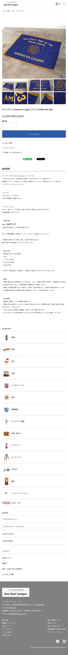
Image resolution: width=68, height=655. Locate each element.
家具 (8, 11)
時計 (9, 397)
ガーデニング (12, 457)
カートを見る (6, 632)
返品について (52, 623)
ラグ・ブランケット (18, 11)
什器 (9, 373)
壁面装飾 (10, 409)
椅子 (9, 361)
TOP (4, 11)
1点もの (10, 469)
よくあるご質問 (7, 143)
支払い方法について (54, 626)
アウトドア (11, 445)
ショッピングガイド (8, 148)
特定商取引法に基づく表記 (57, 629)
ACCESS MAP (39, 605)
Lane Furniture (8, 534)
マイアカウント (7, 629)
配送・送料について (54, 620)
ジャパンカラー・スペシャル (13, 526)
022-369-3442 (11, 608)
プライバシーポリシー (55, 632)
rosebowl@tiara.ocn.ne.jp (17, 614)
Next (63, 47)
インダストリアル (13, 385)
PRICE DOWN (8, 541)
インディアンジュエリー (16, 493)
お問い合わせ (6, 635)
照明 (9, 337)
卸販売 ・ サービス (8, 623)
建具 (9, 481)
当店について (7, 558)
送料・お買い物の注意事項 (12, 569)
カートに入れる (34, 134)
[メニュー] (64, 4)
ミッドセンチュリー (10, 519)
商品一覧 (5, 620)
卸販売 (4, 563)
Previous (4, 47)
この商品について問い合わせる (12, 152)
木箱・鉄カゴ (12, 433)
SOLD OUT (12, 502)
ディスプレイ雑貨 (13, 421)
